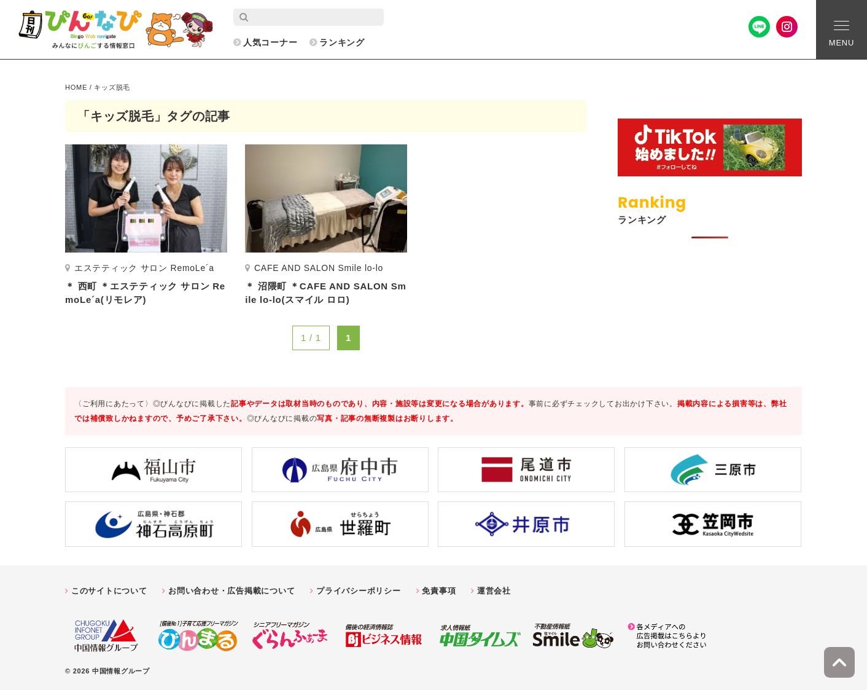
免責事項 (439, 590)
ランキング (342, 42)
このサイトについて (109, 590)
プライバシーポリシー (358, 590)
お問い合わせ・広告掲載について (231, 590)
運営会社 (494, 590)
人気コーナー (270, 42)
